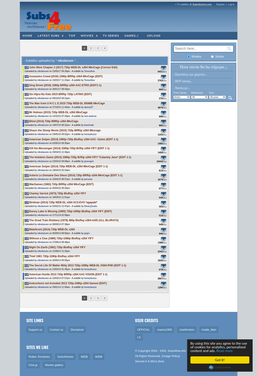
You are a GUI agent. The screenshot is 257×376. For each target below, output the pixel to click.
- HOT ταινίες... (183, 81)
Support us (35, 329)
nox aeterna (90, 116)
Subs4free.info (177, 350)
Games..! (131, 35)
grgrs (87, 233)
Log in (231, 4)
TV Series (111, 35)
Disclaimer (77, 329)
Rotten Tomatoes (39, 356)
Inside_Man (209, 329)
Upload (154, 35)
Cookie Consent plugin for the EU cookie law (220, 367)
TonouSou (89, 71)
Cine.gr (33, 365)
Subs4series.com (202, 4)
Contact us (56, 329)
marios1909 (164, 329)
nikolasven (43, 71)
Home (27, 35)
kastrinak (89, 125)
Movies (87, 35)
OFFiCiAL (143, 329)
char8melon (186, 329)
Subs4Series (65, 356)
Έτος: (211, 93)
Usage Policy (170, 356)
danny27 (88, 107)
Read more (225, 351)
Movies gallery (54, 365)
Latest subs (48, 35)
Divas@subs (90, 206)
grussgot (88, 161)
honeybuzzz (90, 134)
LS (139, 337)
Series (217, 56)
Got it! (220, 360)
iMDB (84, 356)
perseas (88, 179)
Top (72, 35)
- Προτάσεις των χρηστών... (190, 74)
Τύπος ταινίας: (180, 93)
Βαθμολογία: (197, 93)
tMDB (98, 356)
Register (220, 4)
